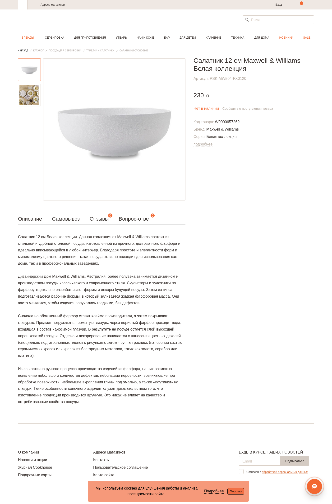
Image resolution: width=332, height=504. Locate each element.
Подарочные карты (34, 475)
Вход (279, 4)
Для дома (261, 37)
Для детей (188, 37)
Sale (306, 37)
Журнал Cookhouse (35, 467)
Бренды (28, 37)
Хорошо (236, 491)
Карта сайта (103, 475)
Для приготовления (90, 37)
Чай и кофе (145, 37)
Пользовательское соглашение (120, 467)
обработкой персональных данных (285, 472)
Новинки (286, 37)
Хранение (213, 37)
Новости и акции (32, 460)
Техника (237, 37)
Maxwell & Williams (222, 129)
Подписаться (294, 461)
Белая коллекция (221, 137)
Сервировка (54, 37)
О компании (28, 452)
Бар (167, 37)
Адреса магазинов (53, 4)
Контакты (101, 460)
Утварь (121, 37)
